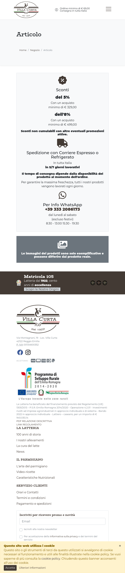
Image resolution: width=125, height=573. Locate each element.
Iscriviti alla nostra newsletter (40, 529)
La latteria (27, 428)
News (20, 451)
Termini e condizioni (31, 498)
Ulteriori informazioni (32, 567)
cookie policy (50, 558)
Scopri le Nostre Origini (42, 289)
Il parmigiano (29, 459)
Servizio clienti (32, 485)
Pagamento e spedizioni (33, 503)
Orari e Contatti (27, 492)
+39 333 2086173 (62, 209)
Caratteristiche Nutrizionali (35, 477)
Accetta (10, 567)
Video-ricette (25, 472)
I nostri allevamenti (30, 440)
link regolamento (29, 424)
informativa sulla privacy (64, 536)
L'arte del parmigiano (31, 466)
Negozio (35, 50)
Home (23, 50)
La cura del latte (27, 446)
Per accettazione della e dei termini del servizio (60, 538)
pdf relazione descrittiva (34, 421)
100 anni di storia (28, 434)
